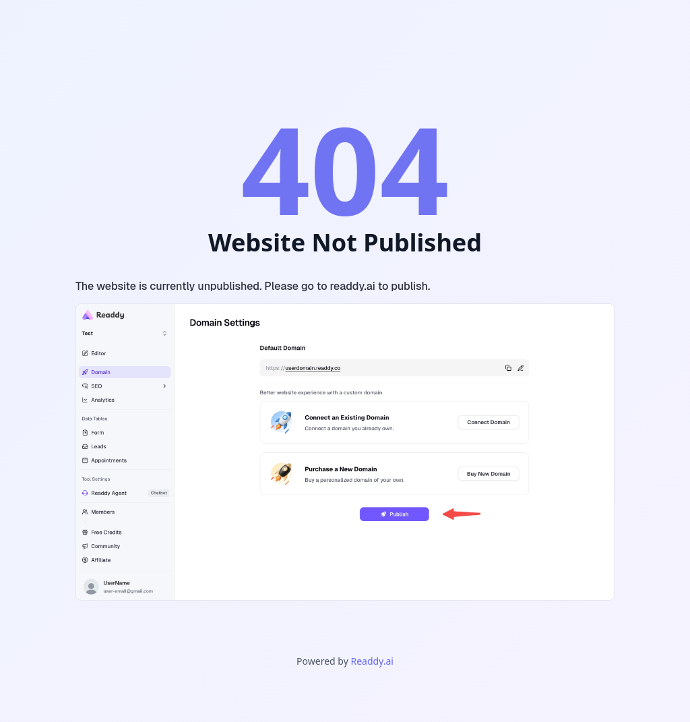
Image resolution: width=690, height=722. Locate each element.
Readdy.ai (371, 661)
